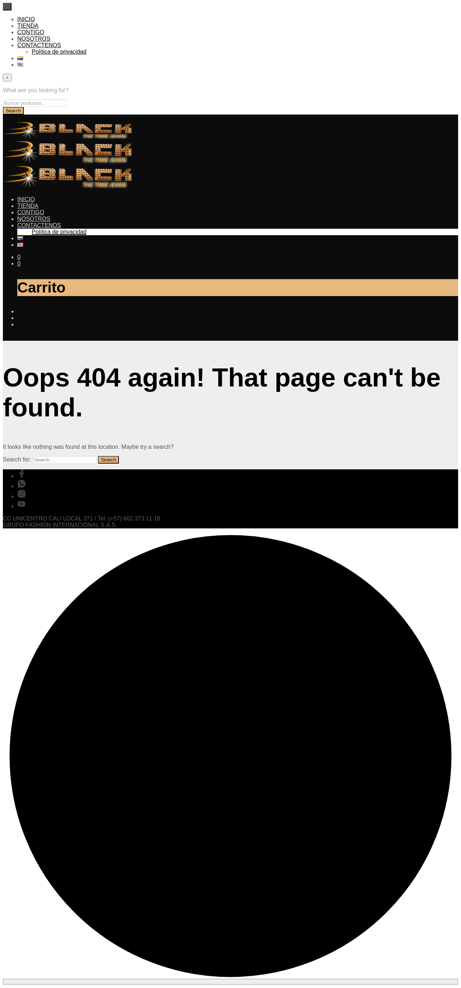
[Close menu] (7, 6)
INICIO (26, 19)
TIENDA (28, 26)
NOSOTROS (33, 39)
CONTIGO (30, 32)
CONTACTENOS (39, 45)
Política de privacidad (59, 52)
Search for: (17, 459)
